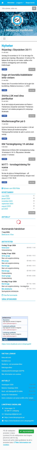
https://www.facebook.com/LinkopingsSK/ (19, 421)
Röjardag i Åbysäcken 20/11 (17, 49)
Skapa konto (30, 3)
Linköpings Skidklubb (18, 30)
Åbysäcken (6, 320)
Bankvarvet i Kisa (8, 234)
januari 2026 (6, 199)
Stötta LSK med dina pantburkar (13, 97)
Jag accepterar (26, 431)
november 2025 (7, 201)
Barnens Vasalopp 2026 (10, 388)
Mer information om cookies (11, 374)
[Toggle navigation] (4, 39)
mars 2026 (5, 196)
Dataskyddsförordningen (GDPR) (13, 371)
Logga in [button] (19, 3)
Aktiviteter (11, 3)
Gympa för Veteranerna (9, 395)
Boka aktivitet (6, 357)
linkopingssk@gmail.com (13, 414)
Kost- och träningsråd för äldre (12, 391)
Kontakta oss (6, 361)
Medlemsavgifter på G (13, 121)
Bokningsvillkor (7, 367)
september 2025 (7, 204)
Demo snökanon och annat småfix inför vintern (17, 398)
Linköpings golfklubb (9, 332)
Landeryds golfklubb (9, 326)
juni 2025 (5, 209)
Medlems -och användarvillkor (12, 364)
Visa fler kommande (9, 295)
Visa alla (31, 212)
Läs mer (31, 69)
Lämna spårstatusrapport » (10, 323)
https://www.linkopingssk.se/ (14, 417)
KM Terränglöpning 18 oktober (18, 144)
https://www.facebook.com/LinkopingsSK (16, 344)
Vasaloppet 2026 (7, 385)
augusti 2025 (6, 206)
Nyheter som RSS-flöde (11, 188)
